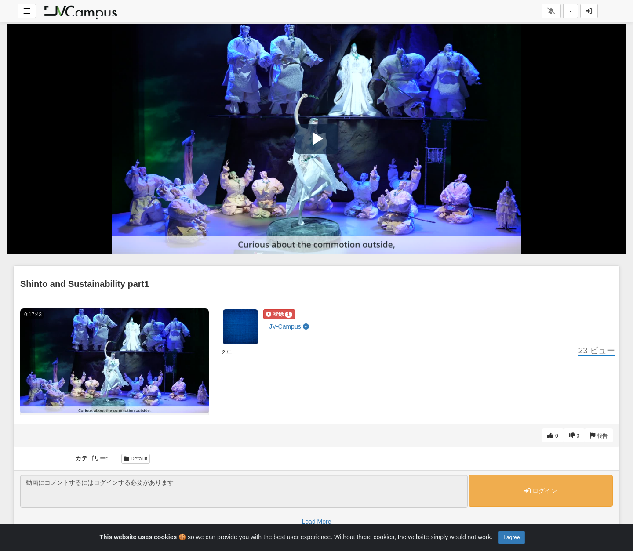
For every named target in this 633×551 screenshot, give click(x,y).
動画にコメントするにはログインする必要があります (244, 491)
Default (135, 459)
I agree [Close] (511, 537)
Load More (316, 521)
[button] (279, 314)
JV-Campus (289, 326)
